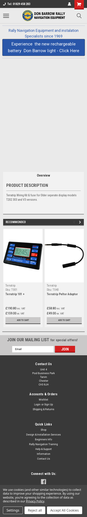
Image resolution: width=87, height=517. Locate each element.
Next (80, 222)
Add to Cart (23, 320)
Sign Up (48, 404)
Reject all (35, 510)
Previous (74, 222)
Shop (43, 429)
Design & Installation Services (43, 434)
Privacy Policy (35, 501)
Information (43, 453)
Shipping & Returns (43, 409)
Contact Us (43, 458)
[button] (43, 47)
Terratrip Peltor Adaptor (62, 294)
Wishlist (43, 399)
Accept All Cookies (64, 510)
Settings (12, 510)
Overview (43, 175)
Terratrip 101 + (15, 294)
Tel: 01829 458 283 (16, 4)
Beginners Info (43, 439)
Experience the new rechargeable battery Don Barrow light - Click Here (43, 47)
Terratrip (10, 285)
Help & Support (43, 449)
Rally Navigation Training (43, 444)
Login (37, 404)
